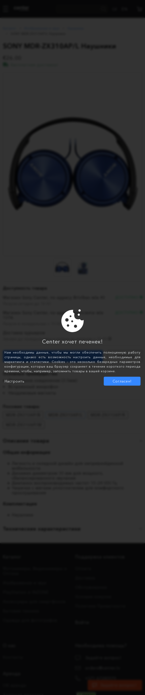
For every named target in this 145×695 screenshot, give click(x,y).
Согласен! (122, 381)
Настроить (14, 381)
